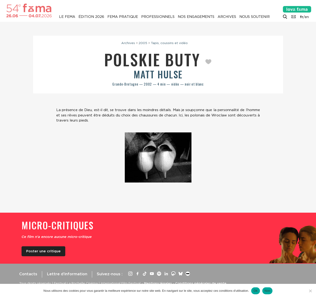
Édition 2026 (91, 17)
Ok (255, 290)
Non (267, 290)
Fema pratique (122, 17)
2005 (143, 43)
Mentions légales (158, 283)
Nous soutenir (254, 17)
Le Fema (67, 17)
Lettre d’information (67, 274)
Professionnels (158, 17)
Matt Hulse (158, 74)
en (307, 17)
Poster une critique (43, 251)
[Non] (310, 290)
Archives (227, 17)
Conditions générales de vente (200, 283)
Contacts (28, 274)
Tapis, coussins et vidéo (169, 43)
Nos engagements (196, 17)
